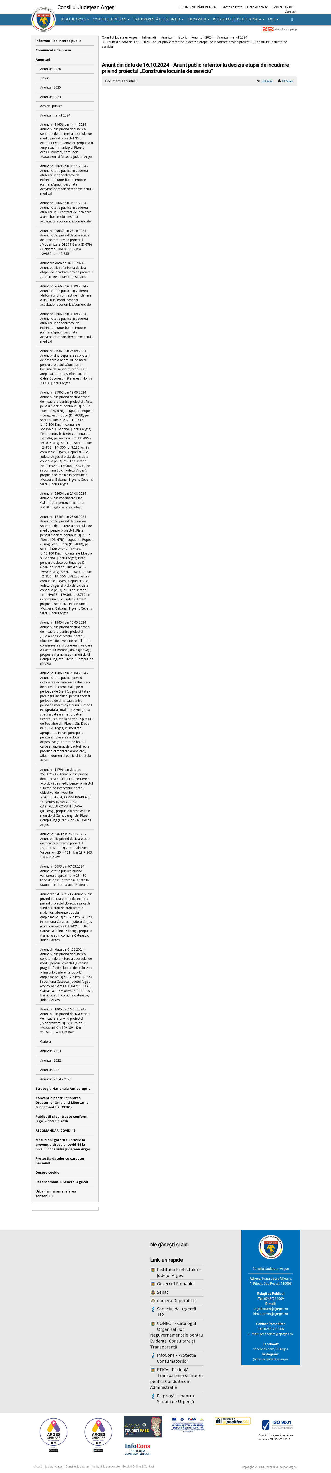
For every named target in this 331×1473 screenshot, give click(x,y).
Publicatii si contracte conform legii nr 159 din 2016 (61, 1118)
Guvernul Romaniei (175, 1283)
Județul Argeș (75, 19)
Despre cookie (47, 1172)
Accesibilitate (233, 7)
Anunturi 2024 (50, 96)
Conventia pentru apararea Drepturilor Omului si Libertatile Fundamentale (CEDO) (62, 1102)
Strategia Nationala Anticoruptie (63, 1088)
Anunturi (43, 59)
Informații (198, 19)
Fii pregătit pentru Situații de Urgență (175, 1398)
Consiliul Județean (111, 19)
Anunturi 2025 (50, 87)
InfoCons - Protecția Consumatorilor (176, 1358)
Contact (291, 11)
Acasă (38, 1466)
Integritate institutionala (238, 19)
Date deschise (257, 7)
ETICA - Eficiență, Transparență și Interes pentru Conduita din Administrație (176, 1378)
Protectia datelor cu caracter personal (60, 1160)
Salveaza (287, 81)
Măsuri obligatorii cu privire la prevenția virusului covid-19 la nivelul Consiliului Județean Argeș (63, 1144)
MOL (273, 19)
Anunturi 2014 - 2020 (55, 1079)
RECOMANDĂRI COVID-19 (55, 1130)
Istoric (44, 78)
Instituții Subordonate (106, 1466)
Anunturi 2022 (50, 1060)
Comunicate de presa (53, 50)
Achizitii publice (51, 106)
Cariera (45, 1041)
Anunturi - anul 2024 (55, 115)
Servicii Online (282, 7)
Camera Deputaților (176, 1300)
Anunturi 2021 (50, 1070)
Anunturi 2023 (50, 1051)
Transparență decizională (158, 19)
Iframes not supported (75, 1306)
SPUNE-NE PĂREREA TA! (198, 7)
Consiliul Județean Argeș (119, 37)
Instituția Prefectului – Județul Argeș (179, 1272)
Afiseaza (267, 81)
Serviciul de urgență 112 (176, 1312)
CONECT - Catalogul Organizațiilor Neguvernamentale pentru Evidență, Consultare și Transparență (176, 1335)
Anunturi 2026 (50, 69)
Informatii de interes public (58, 41)
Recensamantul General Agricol (62, 1182)
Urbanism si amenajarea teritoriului (56, 1193)
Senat (162, 1292)
